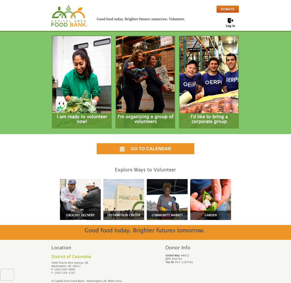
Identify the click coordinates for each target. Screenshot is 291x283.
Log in (230, 26)
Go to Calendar (145, 148)
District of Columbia (71, 257)
